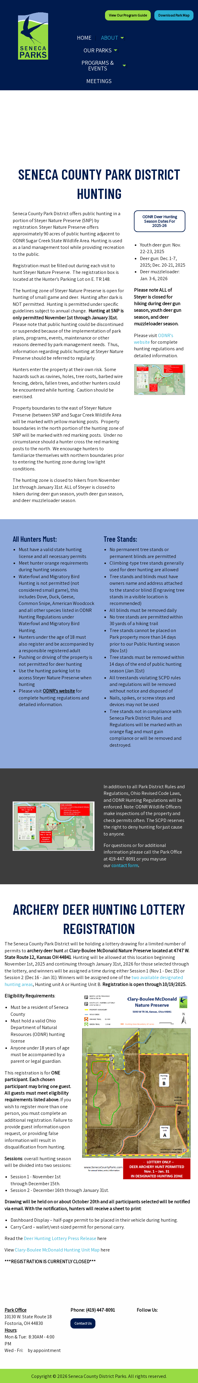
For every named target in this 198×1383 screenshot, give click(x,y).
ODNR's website (59, 691)
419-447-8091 (122, 859)
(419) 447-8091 (100, 1310)
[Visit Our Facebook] (141, 1321)
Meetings (99, 81)
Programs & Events (98, 65)
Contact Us (82, 1323)
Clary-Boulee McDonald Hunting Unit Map (57, 1250)
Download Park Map (174, 15)
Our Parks (98, 50)
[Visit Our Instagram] (151, 1321)
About (109, 38)
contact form (124, 865)
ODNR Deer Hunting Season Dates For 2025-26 (159, 221)
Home (84, 38)
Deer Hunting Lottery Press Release (60, 1238)
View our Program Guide (128, 15)
